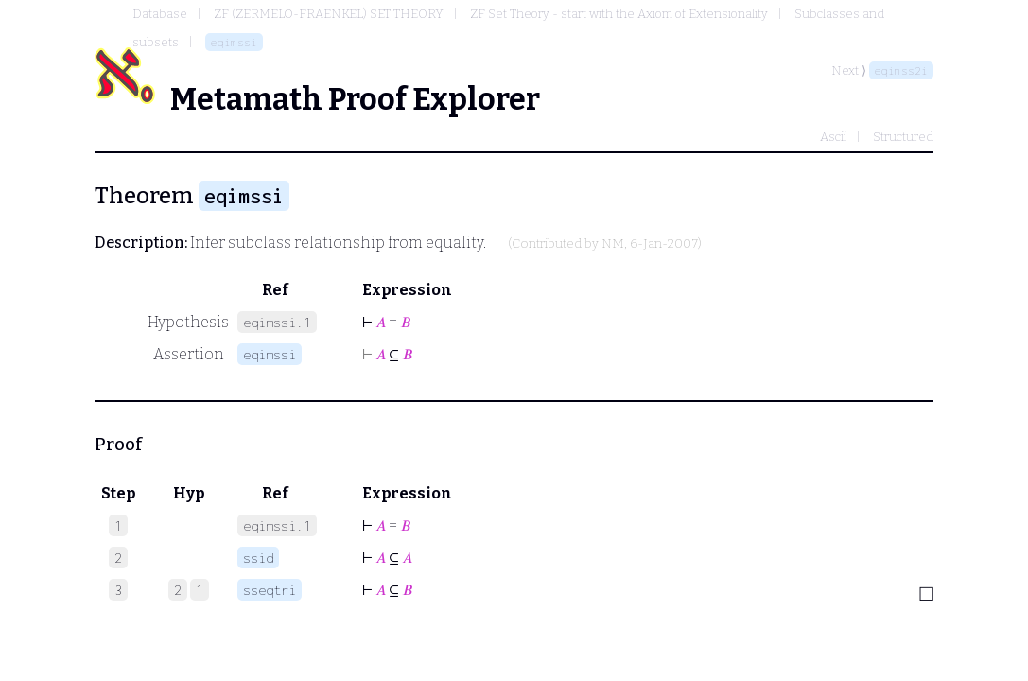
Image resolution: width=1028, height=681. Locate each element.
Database (159, 14)
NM (612, 244)
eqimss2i (901, 70)
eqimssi (234, 42)
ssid (258, 558)
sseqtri (269, 590)
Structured (903, 137)
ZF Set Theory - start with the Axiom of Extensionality (619, 14)
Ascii (833, 137)
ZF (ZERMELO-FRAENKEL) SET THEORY (329, 14)
